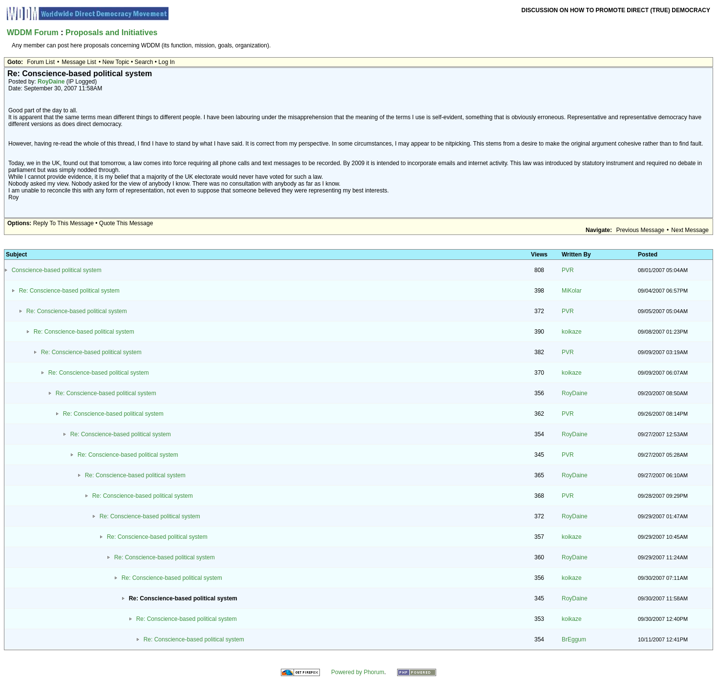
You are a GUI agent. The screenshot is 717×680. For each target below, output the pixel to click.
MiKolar (572, 290)
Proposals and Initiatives (111, 32)
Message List (79, 62)
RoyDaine (51, 81)
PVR (568, 270)
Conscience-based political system (57, 270)
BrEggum (574, 639)
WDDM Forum (33, 32)
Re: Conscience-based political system (69, 290)
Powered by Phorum (357, 672)
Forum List (41, 62)
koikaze (572, 331)
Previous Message (640, 230)
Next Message (690, 230)
